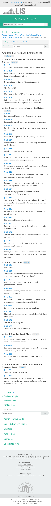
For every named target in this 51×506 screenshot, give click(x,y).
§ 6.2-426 (8, 279)
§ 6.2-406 (8, 113)
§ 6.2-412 (8, 154)
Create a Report (18, 42)
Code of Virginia (10, 24)
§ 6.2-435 (8, 354)
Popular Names (10, 401)
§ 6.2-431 (8, 320)
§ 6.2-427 (8, 288)
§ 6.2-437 (8, 375)
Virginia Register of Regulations (25, 467)
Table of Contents (7, 35)
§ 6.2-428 (8, 297)
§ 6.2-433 (8, 336)
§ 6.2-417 (8, 197)
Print (27, 42)
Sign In (36, 503)
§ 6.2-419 (8, 217)
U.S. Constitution (26, 469)
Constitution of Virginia (15, 424)
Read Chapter (9, 56)
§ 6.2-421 (8, 232)
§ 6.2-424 (8, 265)
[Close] (49, 1)
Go (46, 46)
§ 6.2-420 (8, 223)
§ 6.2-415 (8, 180)
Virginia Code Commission (25, 464)
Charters (8, 428)
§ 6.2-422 (8, 240)
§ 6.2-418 (8, 209)
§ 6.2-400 (8, 64)
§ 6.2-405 (8, 97)
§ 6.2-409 (8, 134)
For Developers (25, 474)
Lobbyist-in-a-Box (30, 497)
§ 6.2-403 (8, 85)
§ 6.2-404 (8, 91)
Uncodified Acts (11, 443)
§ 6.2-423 (8, 249)
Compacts (8, 438)
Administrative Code (14, 418)
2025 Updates (9, 405)
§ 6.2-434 (8, 345)
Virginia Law (25, 19)
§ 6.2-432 (8, 326)
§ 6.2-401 (8, 71)
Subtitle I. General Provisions (12, 37)
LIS (15, 11)
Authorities (9, 433)
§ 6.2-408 (8, 125)
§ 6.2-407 (8, 119)
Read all (14, 62)
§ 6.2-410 (8, 140)
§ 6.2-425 (8, 271)
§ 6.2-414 (8, 172)
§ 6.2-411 (8, 148)
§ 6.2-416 (8, 189)
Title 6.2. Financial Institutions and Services (28, 35)
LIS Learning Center (15, 2)
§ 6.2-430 (8, 311)
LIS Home (20, 497)
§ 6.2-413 (8, 163)
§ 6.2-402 (8, 79)
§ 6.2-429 (8, 305)
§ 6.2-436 (8, 369)
